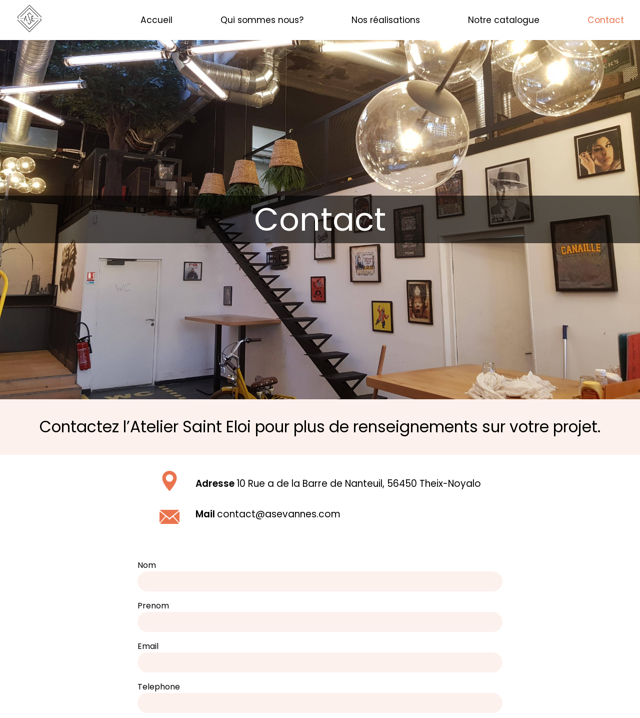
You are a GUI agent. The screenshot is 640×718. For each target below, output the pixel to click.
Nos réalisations (386, 20)
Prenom (153, 605)
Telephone (159, 686)
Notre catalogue (504, 20)
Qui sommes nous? (262, 20)
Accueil (156, 20)
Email (148, 646)
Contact (606, 20)
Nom (147, 565)
